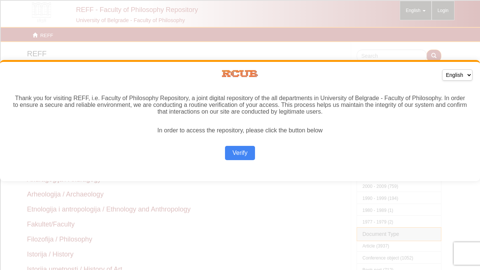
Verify (240, 153)
